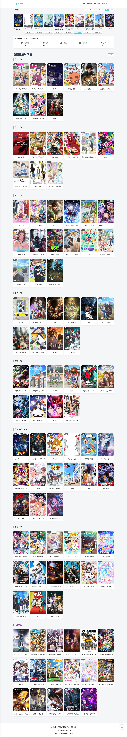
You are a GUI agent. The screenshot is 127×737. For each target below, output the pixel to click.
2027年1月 (49, 32)
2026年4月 (78, 32)
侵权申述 (73, 727)
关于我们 (104, 3)
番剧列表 (89, 3)
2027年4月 (39, 32)
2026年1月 (87, 32)
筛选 (110, 55)
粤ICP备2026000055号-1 (63, 730)
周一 (84, 10)
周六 (107, 10)
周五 (102, 10)
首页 (84, 3)
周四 (98, 10)
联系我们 (66, 727)
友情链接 (54, 727)
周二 (89, 10)
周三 (93, 10)
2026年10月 (59, 32)
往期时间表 (97, 3)
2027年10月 (30, 32)
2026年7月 (68, 32)
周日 (112, 10)
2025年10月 (97, 32)
